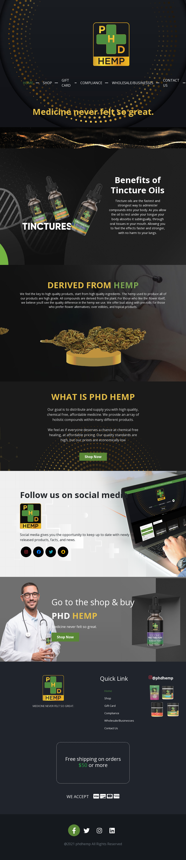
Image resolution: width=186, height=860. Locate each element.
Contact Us (171, 83)
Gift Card (66, 83)
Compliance (91, 83)
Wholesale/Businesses (132, 83)
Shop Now (93, 456)
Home (28, 83)
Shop (47, 83)
